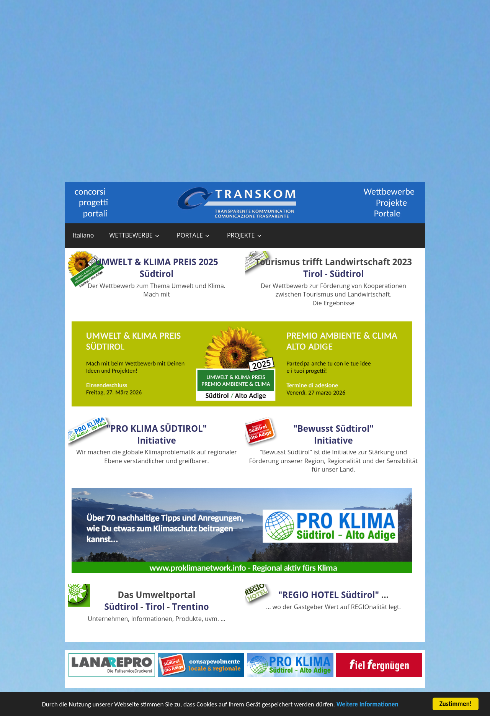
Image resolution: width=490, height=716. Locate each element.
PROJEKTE (241, 235)
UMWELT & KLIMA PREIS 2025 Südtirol (156, 268)
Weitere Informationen (367, 705)
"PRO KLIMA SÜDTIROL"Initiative (156, 434)
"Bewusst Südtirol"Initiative (333, 434)
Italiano (83, 235)
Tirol (155, 607)
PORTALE (190, 235)
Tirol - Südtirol (333, 274)
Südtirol (121, 607)
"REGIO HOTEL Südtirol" (328, 595)
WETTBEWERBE (130, 235)
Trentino (190, 607)
